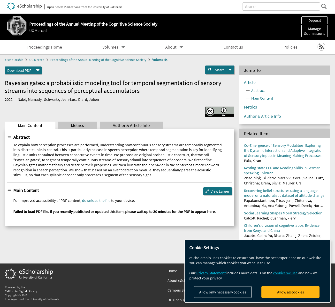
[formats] (38, 70)
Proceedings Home (44, 47)
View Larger (220, 191)
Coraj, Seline (303, 177)
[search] (324, 6)
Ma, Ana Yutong (273, 205)
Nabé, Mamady (30, 99)
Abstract (21, 137)
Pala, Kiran (252, 160)
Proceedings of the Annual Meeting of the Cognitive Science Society (98, 60)
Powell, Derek (300, 205)
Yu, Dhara (276, 235)
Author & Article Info (131, 125)
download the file (96, 200)
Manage (314, 31)
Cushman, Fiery (283, 218)
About (170, 47)
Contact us (233, 47)
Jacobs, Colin (255, 235)
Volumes (110, 47)
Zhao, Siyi (252, 177)
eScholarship (14, 60)
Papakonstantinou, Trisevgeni (268, 200)
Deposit (314, 20)
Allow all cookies (290, 292)
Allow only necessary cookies (222, 292)
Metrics (77, 125)
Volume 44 (160, 60)
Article (250, 82)
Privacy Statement (211, 272)
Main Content (30, 125)
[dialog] (257, 271)
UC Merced (38, 30)
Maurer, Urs (292, 183)
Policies (290, 47)
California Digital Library (21, 291)
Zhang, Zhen (296, 235)
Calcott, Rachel (256, 218)
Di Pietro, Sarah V (276, 177)
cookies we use (285, 272)
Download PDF (19, 70)
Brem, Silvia (270, 183)
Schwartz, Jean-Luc (60, 99)
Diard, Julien (88, 99)
